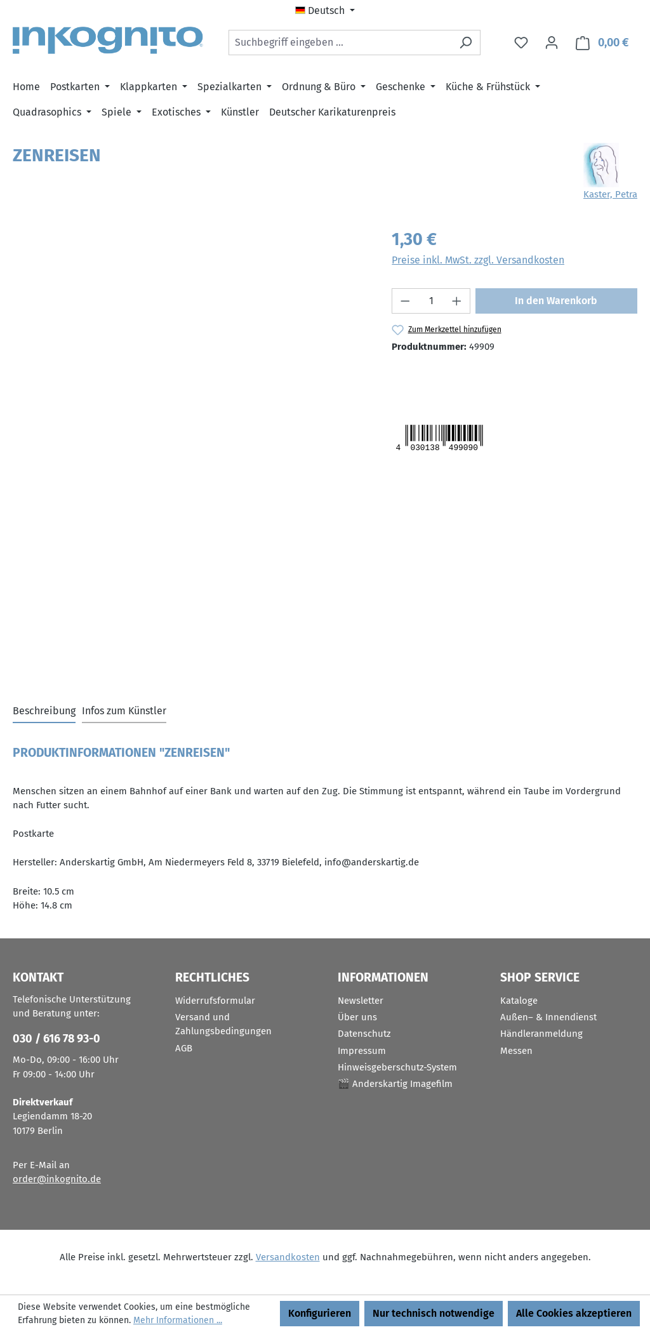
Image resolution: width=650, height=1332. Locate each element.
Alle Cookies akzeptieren (574, 1313)
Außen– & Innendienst (548, 1017)
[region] (189, 363)
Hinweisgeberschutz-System (397, 1067)
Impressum (362, 1050)
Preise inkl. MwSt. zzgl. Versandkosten (478, 260)
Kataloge (519, 1000)
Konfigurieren (319, 1313)
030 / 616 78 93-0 (56, 1039)
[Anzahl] (431, 301)
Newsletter (360, 1000)
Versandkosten (288, 1257)
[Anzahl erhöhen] (457, 301)
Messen (516, 1050)
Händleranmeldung (541, 1033)
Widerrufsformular (215, 1000)
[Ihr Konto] (551, 42)
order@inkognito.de (57, 1179)
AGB (183, 1048)
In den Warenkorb (556, 301)
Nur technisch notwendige (433, 1313)
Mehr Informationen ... (177, 1320)
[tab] (44, 711)
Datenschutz (364, 1033)
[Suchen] (466, 42)
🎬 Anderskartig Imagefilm (395, 1083)
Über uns (357, 1017)
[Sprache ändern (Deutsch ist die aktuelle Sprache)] (325, 11)
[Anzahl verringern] (405, 301)
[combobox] (340, 42)
